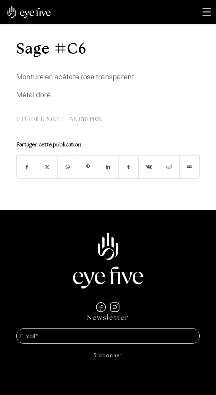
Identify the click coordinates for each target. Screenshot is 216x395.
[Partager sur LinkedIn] (108, 167)
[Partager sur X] (47, 167)
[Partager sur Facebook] (27, 167)
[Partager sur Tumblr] (129, 167)
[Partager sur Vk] (149, 167)
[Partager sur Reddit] (169, 167)
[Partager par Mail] (190, 167)
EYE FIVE (90, 120)
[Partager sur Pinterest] (88, 167)
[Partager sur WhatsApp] (68, 167)
